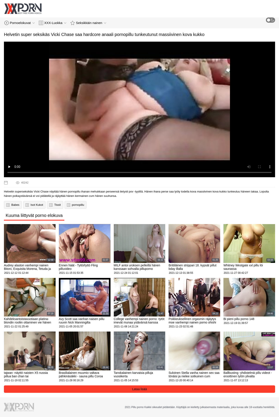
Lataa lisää (139, 389)
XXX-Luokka (52, 23)
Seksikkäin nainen (88, 23)
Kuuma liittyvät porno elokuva (34, 215)
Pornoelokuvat (19, 23)
